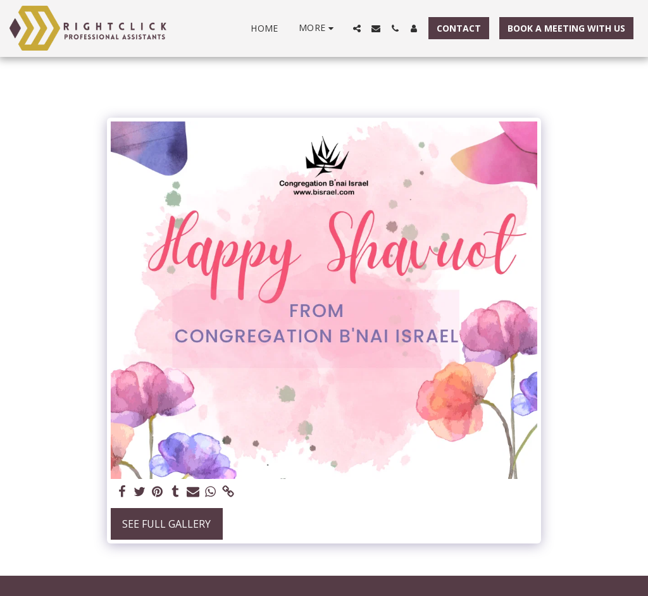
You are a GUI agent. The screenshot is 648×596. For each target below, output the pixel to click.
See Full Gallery (166, 524)
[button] (357, 28)
